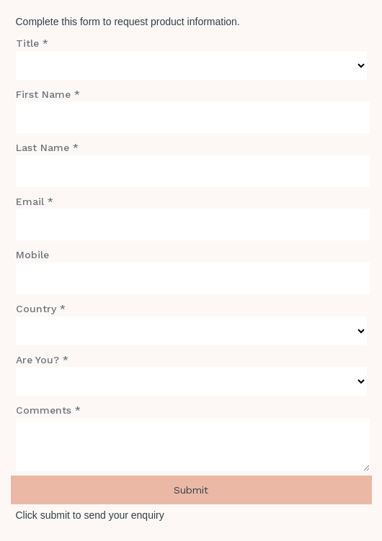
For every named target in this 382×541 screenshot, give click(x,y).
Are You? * (42, 359)
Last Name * (47, 147)
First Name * (48, 94)
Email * (34, 201)
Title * (32, 43)
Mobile (32, 254)
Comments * (48, 410)
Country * (41, 308)
